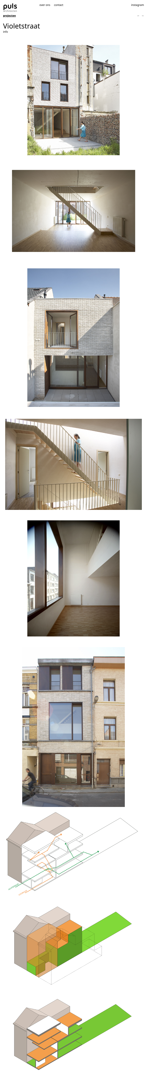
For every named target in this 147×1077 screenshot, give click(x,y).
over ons (44, 5)
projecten (9, 15)
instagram (137, 5)
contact (58, 5)
